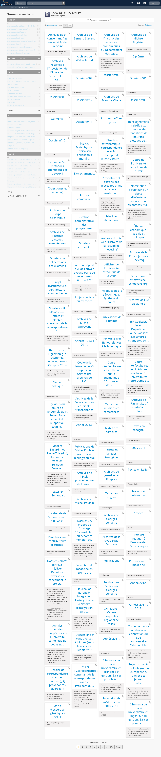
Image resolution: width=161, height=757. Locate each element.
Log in (153, 3)
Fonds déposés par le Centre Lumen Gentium (24, 184)
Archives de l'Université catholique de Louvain (24, 65)
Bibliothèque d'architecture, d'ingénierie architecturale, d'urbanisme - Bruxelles (36, 68)
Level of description (17, 195)
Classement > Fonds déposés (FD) (19, 172)
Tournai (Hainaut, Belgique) (17, 149)
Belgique (10, 146)
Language (138, 3)
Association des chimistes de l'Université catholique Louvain (29, 82)
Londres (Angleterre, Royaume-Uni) (20, 143)
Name (10, 110)
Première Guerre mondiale (17, 169)
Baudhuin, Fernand (14, 94)
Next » (118, 747)
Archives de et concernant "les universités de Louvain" (27, 41)
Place (10, 115)
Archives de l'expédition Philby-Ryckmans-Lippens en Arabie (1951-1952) (34, 26)
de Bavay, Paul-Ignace (15, 106)
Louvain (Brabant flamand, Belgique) (21, 122)
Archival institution (17, 58)
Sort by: (141, 25)
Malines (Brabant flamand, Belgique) (20, 140)
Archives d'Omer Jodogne (16, 44)
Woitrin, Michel (13, 91)
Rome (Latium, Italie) (15, 125)
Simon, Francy (12, 85)
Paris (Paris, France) (14, 128)
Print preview (51, 25)
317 (111, 747)
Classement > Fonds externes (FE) (19, 166)
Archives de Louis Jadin (15, 38)
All (8, 23)
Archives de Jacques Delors (17, 35)
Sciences (10, 181)
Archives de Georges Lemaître (18, 29)
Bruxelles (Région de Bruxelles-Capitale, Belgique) (25, 131)
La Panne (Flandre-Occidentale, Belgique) (22, 134)
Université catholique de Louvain (19, 97)
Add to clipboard (68, 32)
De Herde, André (13, 100)
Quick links (145, 3)
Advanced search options (99, 20)
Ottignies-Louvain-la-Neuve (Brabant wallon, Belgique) (27, 137)
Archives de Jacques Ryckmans (18, 53)
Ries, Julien (11, 103)
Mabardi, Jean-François (15, 88)
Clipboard (132, 3)
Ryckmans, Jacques (14, 79)
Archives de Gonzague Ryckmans (19, 47)
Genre (10, 192)
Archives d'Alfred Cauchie (16, 32)
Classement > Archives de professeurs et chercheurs (26, 163)
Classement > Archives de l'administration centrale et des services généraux (35, 178)
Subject (11, 153)
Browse (19, 3)
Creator (12, 72)
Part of (11, 20)
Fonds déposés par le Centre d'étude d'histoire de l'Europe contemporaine (35, 175)
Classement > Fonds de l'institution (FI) (21, 160)
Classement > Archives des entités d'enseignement (26, 187)
